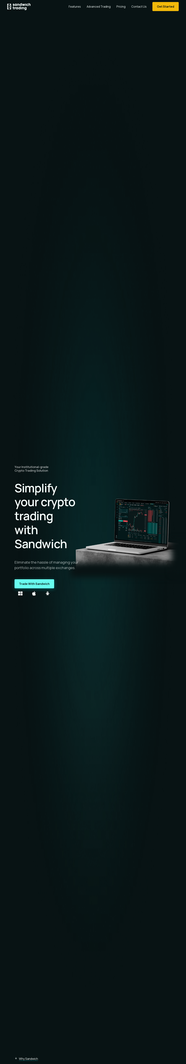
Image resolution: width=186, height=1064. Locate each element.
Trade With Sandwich (34, 584)
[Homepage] (19, 6)
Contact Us (139, 7)
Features (75, 7)
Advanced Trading (99, 7)
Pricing (121, 7)
